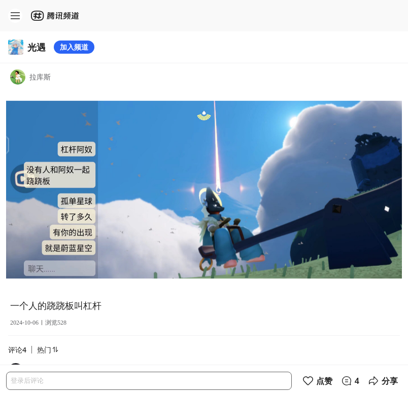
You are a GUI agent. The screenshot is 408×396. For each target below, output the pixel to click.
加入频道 (74, 47)
